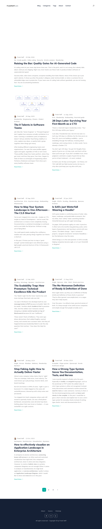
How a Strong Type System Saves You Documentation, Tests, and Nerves (68, 372)
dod (70, 282)
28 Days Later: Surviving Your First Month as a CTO (69, 122)
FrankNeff (12, 6)
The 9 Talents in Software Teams (29, 126)
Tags (54, 6)
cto (54, 117)
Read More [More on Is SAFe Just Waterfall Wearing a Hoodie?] (56, 248)
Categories (46, 6)
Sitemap (58, 511)
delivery (35, 363)
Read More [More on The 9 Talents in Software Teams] (18, 167)
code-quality (22, 60)
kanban (28, 363)
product (31, 282)
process (81, 201)
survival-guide (79, 117)
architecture (19, 201)
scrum (22, 363)
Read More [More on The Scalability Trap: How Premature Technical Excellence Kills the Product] (18, 332)
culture (17, 121)
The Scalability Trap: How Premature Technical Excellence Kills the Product (30, 288)
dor (66, 282)
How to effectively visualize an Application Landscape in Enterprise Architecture (32, 447)
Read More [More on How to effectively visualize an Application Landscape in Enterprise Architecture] (18, 479)
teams (35, 119)
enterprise (18, 441)
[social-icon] (46, 516)
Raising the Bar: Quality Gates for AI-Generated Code (45, 63)
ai (15, 60)
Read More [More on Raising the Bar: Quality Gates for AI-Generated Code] (18, 86)
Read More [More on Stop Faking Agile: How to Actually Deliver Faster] (18, 410)
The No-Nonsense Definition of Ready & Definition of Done (69, 287)
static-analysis (50, 60)
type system (64, 363)
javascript (73, 363)
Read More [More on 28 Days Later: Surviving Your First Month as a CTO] (56, 170)
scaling (66, 201)
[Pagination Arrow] (57, 490)
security (40, 60)
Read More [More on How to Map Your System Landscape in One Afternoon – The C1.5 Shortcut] (18, 251)
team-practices (79, 282)
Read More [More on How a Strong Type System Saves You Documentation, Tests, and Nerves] (56, 406)
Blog (38, 6)
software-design (58, 365)
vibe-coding (32, 60)
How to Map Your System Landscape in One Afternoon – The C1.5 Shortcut (31, 210)
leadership (60, 60)
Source (50, 511)
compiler (55, 363)
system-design (34, 201)
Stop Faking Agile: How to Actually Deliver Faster (29, 370)
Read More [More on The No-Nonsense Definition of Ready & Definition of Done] (56, 311)
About (61, 6)
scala (80, 363)
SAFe (60, 201)
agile (54, 201)
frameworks (19, 203)
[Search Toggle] (93, 6)
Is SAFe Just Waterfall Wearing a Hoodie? (65, 208)
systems (46, 441)
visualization (38, 441)
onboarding (69, 117)
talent (41, 119)
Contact (68, 6)
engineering (27, 119)
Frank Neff (62, 521)
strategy (24, 282)
